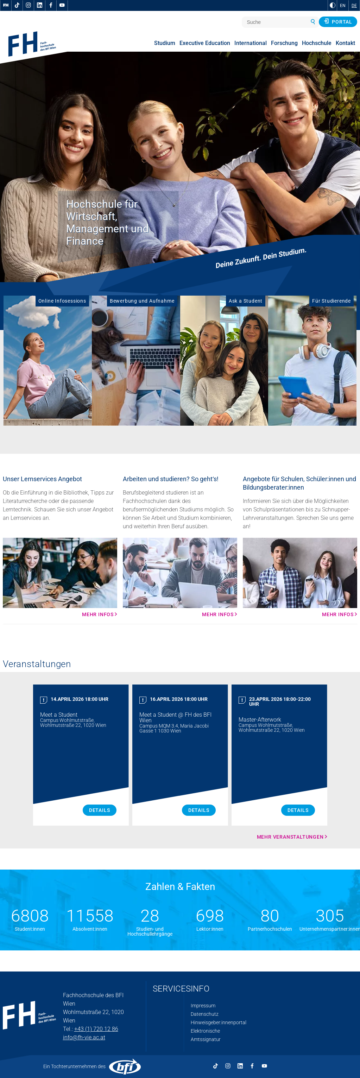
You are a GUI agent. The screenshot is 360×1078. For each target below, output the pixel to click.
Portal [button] (338, 21)
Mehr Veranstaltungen (290, 837)
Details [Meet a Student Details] (99, 810)
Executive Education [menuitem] (204, 43)
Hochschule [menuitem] (316, 43)
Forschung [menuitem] (284, 43)
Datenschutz (205, 1014)
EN (343, 5)
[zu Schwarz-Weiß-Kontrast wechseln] (332, 5)
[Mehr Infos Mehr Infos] (60, 577)
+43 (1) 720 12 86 (96, 1029)
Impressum (203, 1005)
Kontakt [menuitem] (345, 43)
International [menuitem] (250, 43)
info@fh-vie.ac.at (84, 1037)
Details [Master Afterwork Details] (298, 810)
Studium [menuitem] (164, 43)
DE (354, 5)
